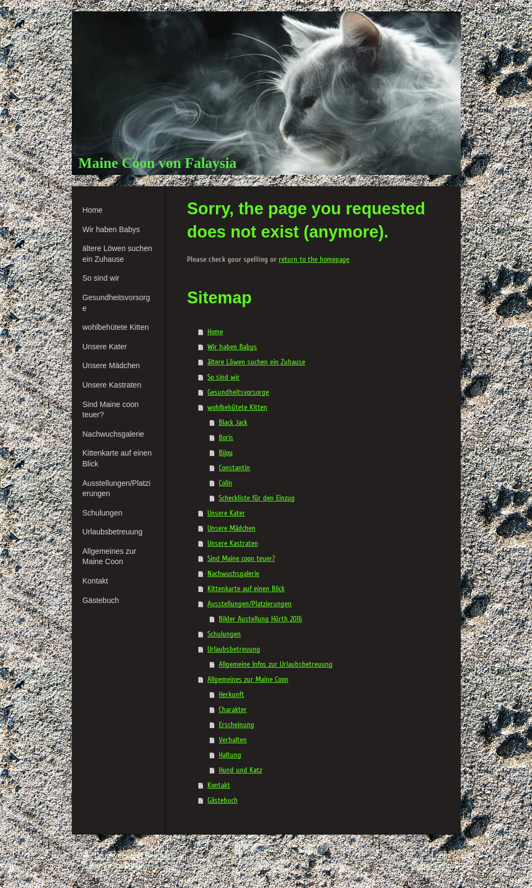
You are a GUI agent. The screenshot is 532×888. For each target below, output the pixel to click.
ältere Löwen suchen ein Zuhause (256, 362)
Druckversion (111, 855)
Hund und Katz (240, 770)
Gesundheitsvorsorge (238, 392)
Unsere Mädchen (231, 528)
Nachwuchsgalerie (233, 573)
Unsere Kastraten (232, 543)
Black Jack (233, 422)
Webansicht (430, 866)
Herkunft (231, 694)
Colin (225, 482)
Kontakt (218, 785)
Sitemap (158, 855)
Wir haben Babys (232, 346)
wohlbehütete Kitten (237, 407)
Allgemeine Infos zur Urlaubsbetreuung (276, 664)
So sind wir (223, 377)
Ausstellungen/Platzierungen (249, 603)
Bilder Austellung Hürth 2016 (260, 618)
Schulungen (224, 634)
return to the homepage (314, 259)
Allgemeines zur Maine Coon (247, 679)
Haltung (230, 755)
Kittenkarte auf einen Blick (246, 588)
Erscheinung (236, 724)
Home (215, 331)
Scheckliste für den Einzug (257, 498)
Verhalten (233, 739)
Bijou (226, 452)
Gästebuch (222, 800)
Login (440, 855)
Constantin (234, 467)
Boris (226, 437)
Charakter (233, 709)
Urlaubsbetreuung (233, 649)
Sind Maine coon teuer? (241, 558)
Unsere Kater (226, 513)
